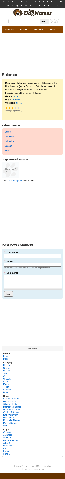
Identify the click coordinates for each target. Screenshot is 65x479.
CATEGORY (38, 30)
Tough (6, 389)
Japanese (7, 437)
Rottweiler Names (11, 423)
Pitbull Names (9, 404)
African (6, 445)
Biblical (18, 103)
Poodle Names (10, 426)
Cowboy (7, 392)
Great (15, 108)
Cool (5, 379)
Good (12, 108)
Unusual (7, 381)
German (7, 435)
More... (6, 395)
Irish (5, 451)
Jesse (8, 132)
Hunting (6, 373)
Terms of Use (35, 468)
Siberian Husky (10, 407)
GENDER (9, 30)
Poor (6, 108)
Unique (6, 370)
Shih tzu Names (10, 417)
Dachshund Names (12, 409)
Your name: (11, 252)
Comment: (11, 273)
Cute (5, 384)
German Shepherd (11, 412)
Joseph (8, 146)
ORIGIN (52, 30)
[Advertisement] (32, 52)
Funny (6, 387)
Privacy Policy (20, 468)
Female (6, 359)
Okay (9, 108)
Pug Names (8, 420)
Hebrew (16, 99)
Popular (6, 368)
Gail (7, 150)
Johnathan (10, 141)
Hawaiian (7, 448)
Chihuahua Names (11, 401)
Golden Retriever (11, 415)
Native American (10, 443)
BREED (23, 30)
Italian (6, 454)
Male (16, 96)
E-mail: (9, 261)
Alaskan (7, 440)
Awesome (18, 108)
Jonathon (9, 136)
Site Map (47, 468)
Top (5, 376)
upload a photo (15, 181)
